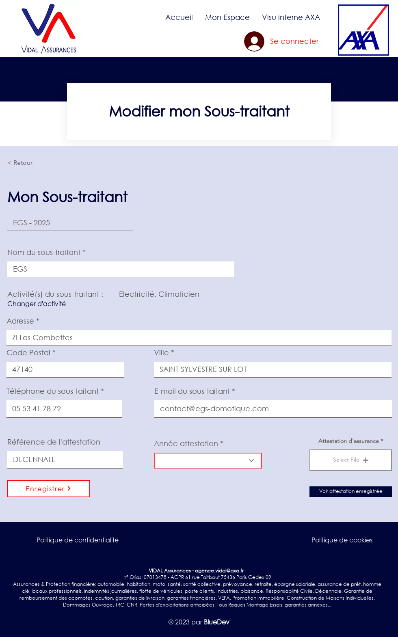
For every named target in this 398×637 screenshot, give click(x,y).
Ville (161, 352)
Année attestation (186, 443)
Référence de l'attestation (53, 441)
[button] (227, 17)
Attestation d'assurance (348, 441)
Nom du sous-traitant (43, 252)
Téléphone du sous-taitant (52, 391)
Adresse (20, 320)
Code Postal (28, 352)
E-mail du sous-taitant (192, 391)
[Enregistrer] (48, 488)
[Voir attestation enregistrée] (350, 491)
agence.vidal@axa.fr (219, 570)
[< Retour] (34, 163)
